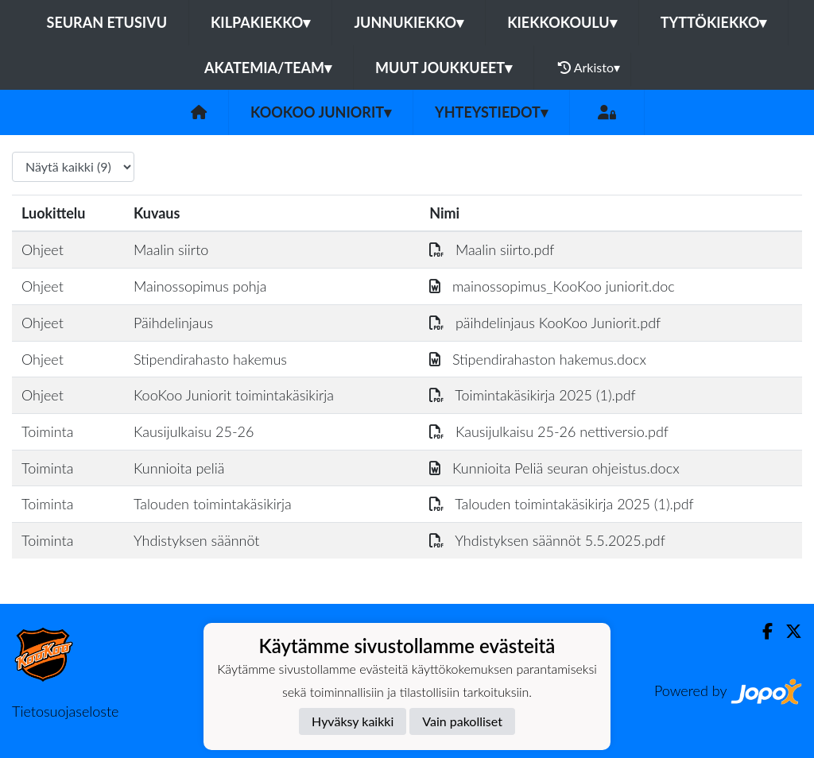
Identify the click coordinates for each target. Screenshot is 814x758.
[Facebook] (761, 631)
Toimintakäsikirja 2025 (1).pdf (532, 395)
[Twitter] (787, 631)
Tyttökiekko (714, 22)
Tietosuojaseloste (65, 711)
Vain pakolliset (462, 721)
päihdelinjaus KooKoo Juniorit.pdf (545, 322)
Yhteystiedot (491, 112)
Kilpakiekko (260, 22)
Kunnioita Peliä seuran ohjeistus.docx (554, 468)
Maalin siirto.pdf (491, 249)
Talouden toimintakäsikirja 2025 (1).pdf (561, 503)
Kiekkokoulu (562, 22)
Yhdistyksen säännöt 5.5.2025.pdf (547, 540)
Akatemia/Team (267, 67)
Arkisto (589, 67)
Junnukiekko (408, 22)
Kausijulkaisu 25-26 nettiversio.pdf (549, 431)
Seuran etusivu (107, 22)
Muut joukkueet (443, 67)
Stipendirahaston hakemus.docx (537, 359)
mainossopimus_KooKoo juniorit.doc (552, 286)
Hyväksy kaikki (352, 721)
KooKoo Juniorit (320, 112)
